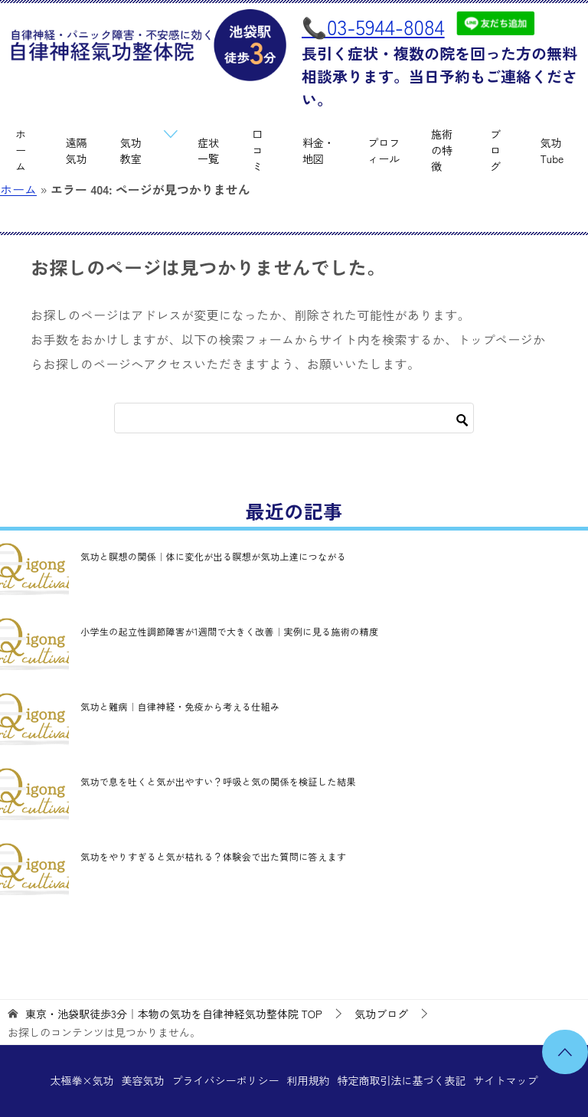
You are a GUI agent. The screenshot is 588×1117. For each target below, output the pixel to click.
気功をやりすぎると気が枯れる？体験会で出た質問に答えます (213, 856)
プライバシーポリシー (225, 1080)
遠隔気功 (76, 150)
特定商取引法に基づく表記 (401, 1080)
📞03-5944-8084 (373, 26)
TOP (173, 1014)
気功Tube (552, 150)
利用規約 (307, 1080)
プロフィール (384, 150)
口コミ (257, 150)
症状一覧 (208, 150)
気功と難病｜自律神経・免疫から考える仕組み (179, 706)
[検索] (294, 418)
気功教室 (131, 150)
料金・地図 (318, 150)
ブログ (495, 150)
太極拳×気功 (82, 1080)
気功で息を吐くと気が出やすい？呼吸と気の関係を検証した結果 (218, 781)
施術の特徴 (441, 150)
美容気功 (142, 1080)
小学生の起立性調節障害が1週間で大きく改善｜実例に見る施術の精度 (229, 631)
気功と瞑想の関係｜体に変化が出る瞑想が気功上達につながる (213, 556)
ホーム (20, 150)
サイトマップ (505, 1080)
